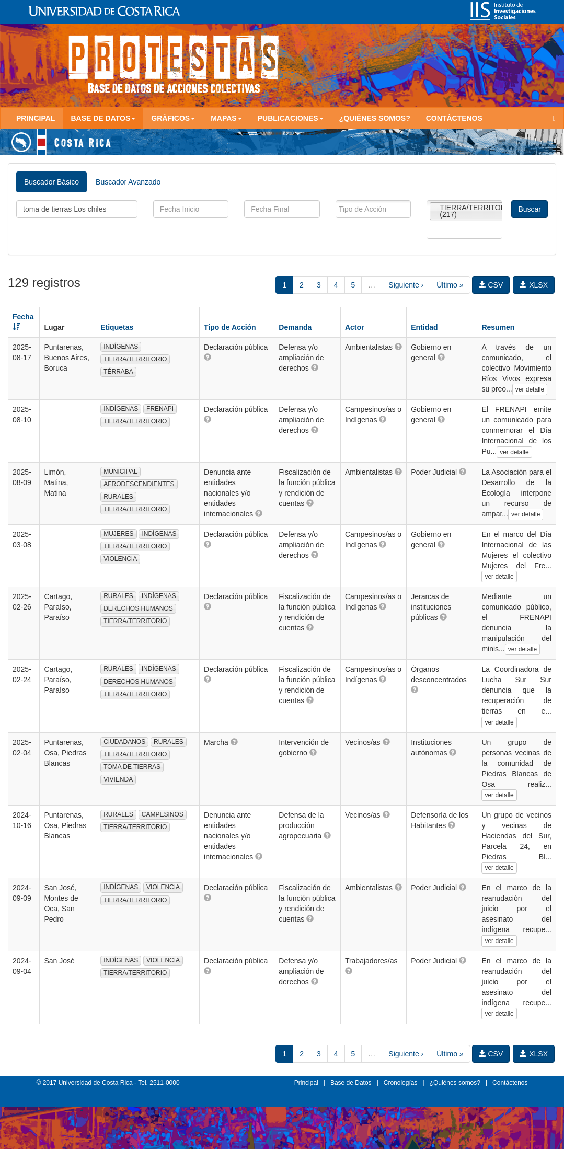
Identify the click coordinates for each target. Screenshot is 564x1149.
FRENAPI (160, 408)
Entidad (424, 327)
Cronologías (401, 1082)
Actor (354, 327)
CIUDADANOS (124, 741)
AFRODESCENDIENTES (138, 484)
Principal (35, 118)
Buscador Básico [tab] (51, 182)
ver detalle (529, 389)
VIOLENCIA (120, 558)
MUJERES (118, 533)
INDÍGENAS (120, 346)
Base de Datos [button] (103, 118)
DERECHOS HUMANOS (138, 608)
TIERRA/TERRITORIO (135, 359)
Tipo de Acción (230, 327)
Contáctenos (454, 118)
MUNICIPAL (120, 471)
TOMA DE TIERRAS (131, 767)
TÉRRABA (118, 371)
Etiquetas (116, 327)
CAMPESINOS (162, 814)
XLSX (534, 285)
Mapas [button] (226, 118)
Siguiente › (405, 285)
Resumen (497, 327)
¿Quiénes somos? (374, 118)
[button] (207, 357)
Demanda (295, 327)
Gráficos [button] (173, 118)
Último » (449, 285)
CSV (491, 285)
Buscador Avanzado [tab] (128, 182)
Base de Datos (351, 1082)
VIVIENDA (118, 779)
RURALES (118, 496)
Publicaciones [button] (291, 118)
